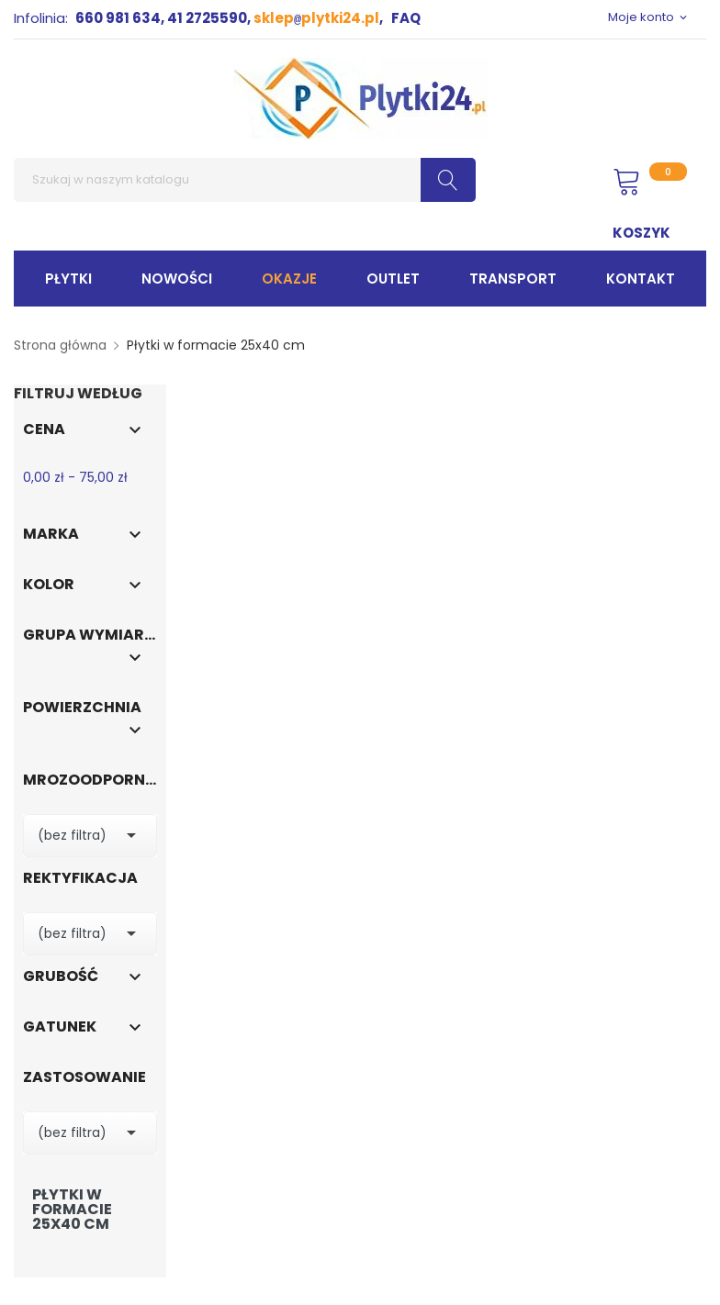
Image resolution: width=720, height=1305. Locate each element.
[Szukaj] (245, 180)
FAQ (406, 18)
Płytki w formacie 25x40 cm (72, 1210)
